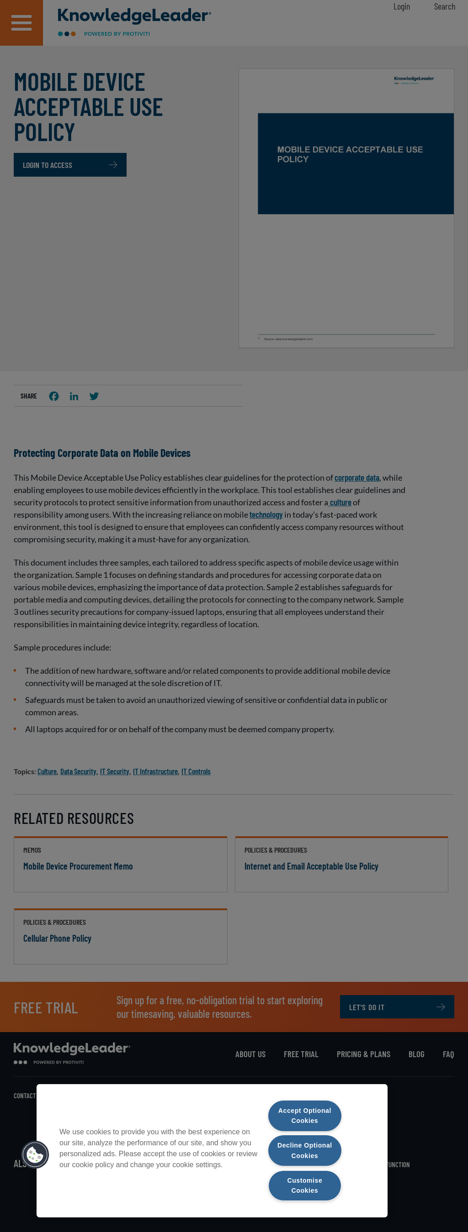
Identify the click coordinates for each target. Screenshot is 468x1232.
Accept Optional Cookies (304, 1114)
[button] (35, 1154)
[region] (212, 1150)
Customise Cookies (305, 1185)
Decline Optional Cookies (304, 1150)
